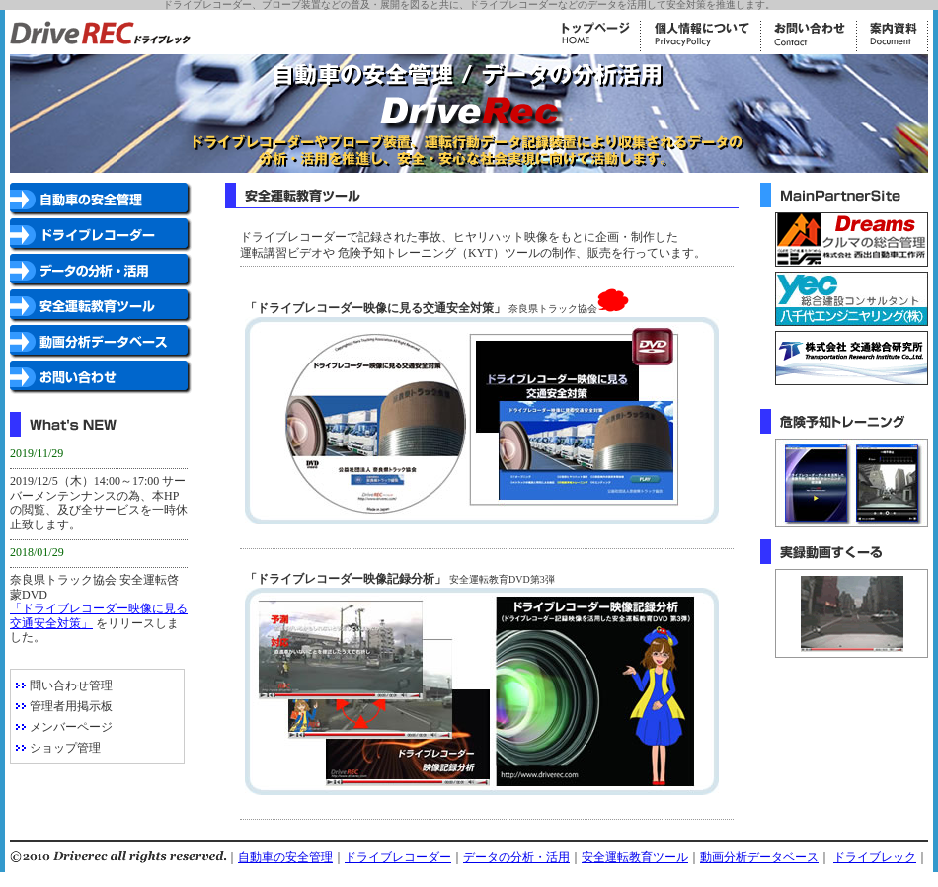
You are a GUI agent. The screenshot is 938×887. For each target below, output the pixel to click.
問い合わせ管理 (71, 685)
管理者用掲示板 (71, 706)
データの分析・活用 (516, 857)
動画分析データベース (759, 857)
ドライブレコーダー (398, 857)
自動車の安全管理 (285, 857)
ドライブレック (874, 857)
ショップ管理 (65, 748)
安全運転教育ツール (635, 857)
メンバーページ (71, 727)
